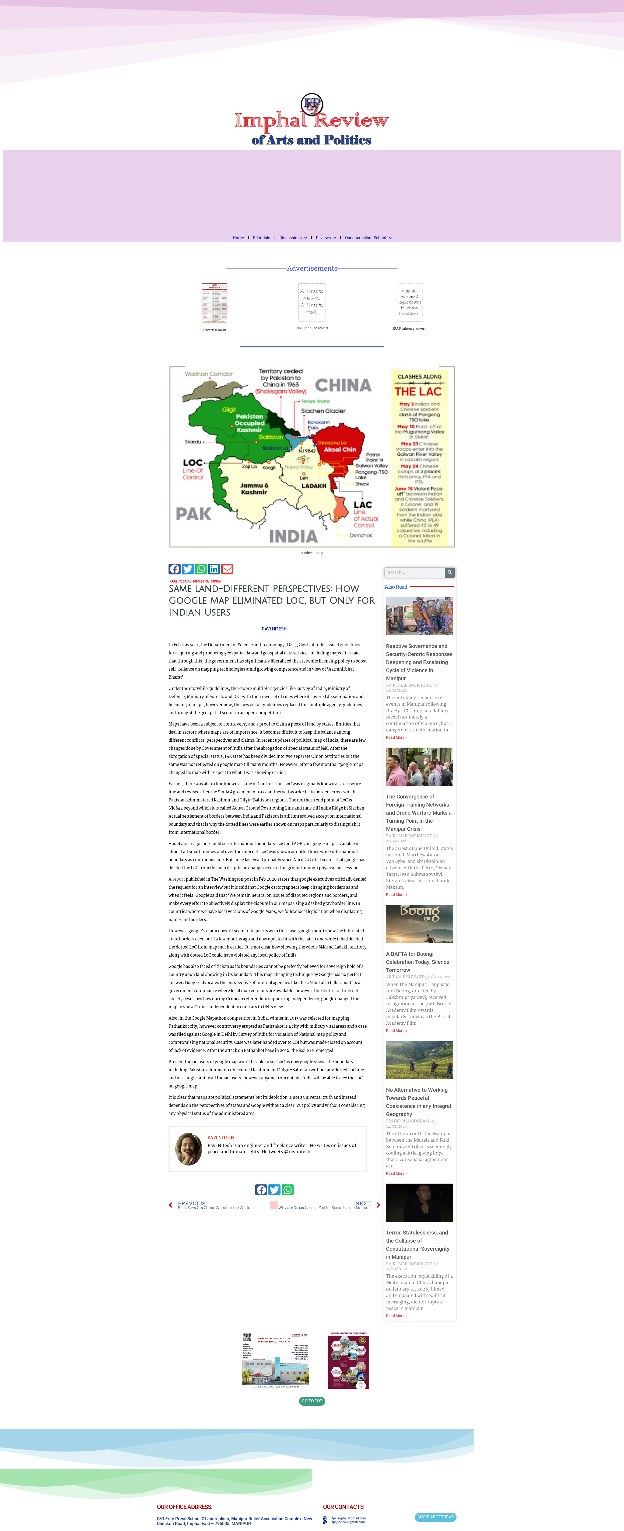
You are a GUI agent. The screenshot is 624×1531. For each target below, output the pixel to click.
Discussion (205, 582)
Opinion (221, 582)
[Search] (450, 573)
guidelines (350, 645)
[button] (175, 569)
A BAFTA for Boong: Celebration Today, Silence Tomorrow (417, 962)
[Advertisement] (312, 190)
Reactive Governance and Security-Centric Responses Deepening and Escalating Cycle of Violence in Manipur (419, 662)
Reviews (326, 238)
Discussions (293, 238)
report (178, 879)
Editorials (261, 237)
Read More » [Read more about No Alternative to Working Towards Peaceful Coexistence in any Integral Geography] (396, 1173)
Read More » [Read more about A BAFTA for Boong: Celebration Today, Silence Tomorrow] (396, 1030)
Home (238, 237)
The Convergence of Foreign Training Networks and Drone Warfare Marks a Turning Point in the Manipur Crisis (419, 812)
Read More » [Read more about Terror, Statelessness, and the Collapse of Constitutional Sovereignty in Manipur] (396, 1316)
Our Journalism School (368, 238)
